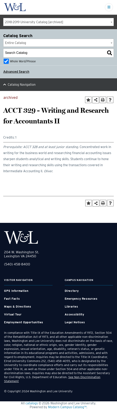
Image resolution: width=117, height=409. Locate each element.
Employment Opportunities (23, 322)
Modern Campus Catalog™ (67, 407)
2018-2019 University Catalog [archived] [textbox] (34, 22)
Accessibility (74, 314)
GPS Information (16, 290)
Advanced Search (16, 72)
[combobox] (58, 22)
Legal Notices (75, 322)
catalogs (31, 403)
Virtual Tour (13, 314)
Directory (72, 290)
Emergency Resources (81, 298)
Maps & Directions (17, 306)
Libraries (71, 306)
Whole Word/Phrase (23, 61)
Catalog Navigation (22, 85)
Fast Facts (12, 298)
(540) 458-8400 (17, 264)
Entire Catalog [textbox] (15, 43)
